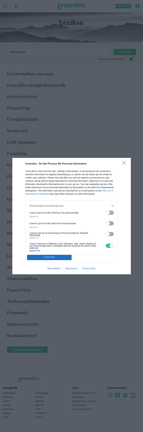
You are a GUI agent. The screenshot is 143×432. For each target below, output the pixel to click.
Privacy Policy (88, 268)
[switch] (110, 213)
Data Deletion (54, 268)
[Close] (125, 164)
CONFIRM (49, 257)
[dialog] (71, 216)
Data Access (71, 268)
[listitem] (71, 205)
